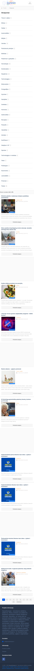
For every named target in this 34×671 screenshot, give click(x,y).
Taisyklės (4, 651)
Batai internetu (6, 666)
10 (13, 601)
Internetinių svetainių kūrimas (21, 668)
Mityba (17, 285)
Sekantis (19, 601)
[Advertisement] (17, 269)
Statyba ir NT (19, 200)
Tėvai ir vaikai (19, 371)
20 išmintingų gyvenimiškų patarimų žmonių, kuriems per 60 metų (16, 400)
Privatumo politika (6, 648)
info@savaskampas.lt (8, 641)
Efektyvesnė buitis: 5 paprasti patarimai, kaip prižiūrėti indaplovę (16, 569)
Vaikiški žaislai (13, 666)
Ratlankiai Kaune (10, 668)
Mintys (17, 403)
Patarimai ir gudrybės (21, 572)
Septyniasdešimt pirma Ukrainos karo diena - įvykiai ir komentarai (16, 455)
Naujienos (18, 317)
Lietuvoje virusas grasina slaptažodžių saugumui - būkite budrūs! (17, 314)
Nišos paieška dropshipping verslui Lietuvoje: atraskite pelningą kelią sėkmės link (16, 228)
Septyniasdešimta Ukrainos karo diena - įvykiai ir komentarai (14, 485)
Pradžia (4, 8)
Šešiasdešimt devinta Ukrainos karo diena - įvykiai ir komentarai (15, 539)
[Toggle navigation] (30, 3)
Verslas (18, 231)
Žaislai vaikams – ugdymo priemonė (11, 369)
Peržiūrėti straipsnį (17, 222)
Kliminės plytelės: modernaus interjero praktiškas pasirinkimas (15, 196)
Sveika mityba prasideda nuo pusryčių (11, 283)
